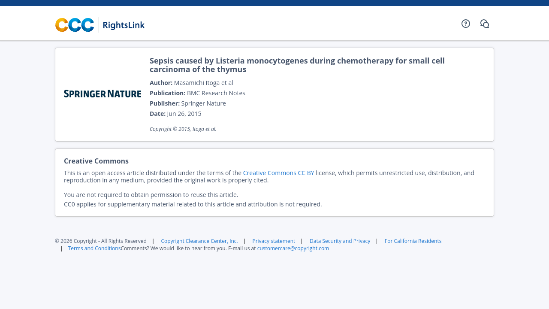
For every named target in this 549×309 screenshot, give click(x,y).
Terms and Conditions (94, 248)
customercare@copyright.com (293, 248)
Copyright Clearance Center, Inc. (199, 241)
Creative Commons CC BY (278, 173)
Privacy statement (273, 241)
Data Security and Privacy (340, 241)
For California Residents (413, 241)
